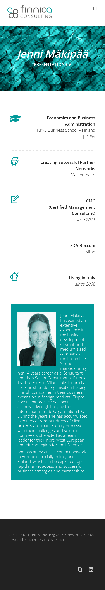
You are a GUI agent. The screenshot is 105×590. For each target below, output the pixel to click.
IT (38, 540)
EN (28, 540)
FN (34, 540)
